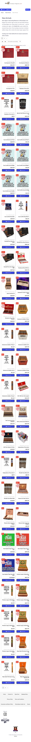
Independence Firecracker (23, 447)
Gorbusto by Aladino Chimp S (8, 344)
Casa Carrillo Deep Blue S (23, 216)
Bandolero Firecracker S (9, 114)
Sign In (8, 9)
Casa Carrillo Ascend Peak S (23, 139)
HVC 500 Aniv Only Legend (23, 395)
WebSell (15, 736)
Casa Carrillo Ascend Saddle (8, 191)
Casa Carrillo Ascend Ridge (8, 165)
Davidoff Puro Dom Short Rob (9, 267)
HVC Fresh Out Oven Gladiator (10, 421)
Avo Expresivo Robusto (24, 62)
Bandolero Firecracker (24, 88)
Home (2, 12)
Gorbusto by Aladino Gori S (8, 370)
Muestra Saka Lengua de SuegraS (24, 523)
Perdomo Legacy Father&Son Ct (23, 575)
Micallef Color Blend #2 (24, 472)
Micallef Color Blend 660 (9, 498)
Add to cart (22, 119)
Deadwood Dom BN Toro (23, 267)
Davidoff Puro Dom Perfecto (23, 242)
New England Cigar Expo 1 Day (8, 549)
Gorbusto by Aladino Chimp (23, 319)
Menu (28, 9)
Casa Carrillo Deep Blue (9, 216)
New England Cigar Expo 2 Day (23, 549)
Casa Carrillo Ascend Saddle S (23, 190)
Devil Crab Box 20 (10, 293)
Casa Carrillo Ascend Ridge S (23, 165)
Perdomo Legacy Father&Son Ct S (8, 600)
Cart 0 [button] (3, 9)
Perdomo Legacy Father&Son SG (23, 626)
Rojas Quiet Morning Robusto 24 (24, 677)
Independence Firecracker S (8, 472)
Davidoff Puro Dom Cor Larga (9, 242)
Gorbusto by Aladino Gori (23, 344)
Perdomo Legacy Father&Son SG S (8, 652)
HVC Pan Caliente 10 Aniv (8, 447)
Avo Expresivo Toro (10, 88)
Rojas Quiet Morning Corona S (8, 677)
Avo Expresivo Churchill (9, 62)
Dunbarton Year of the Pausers (9, 318)
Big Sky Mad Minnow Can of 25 (23, 114)
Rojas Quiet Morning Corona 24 (23, 652)
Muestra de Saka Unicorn (23, 498)
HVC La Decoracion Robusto (23, 421)
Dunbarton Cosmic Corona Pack (23, 293)
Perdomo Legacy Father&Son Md (23, 600)
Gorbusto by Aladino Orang (23, 370)
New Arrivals (8, 12)
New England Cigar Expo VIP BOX (8, 575)
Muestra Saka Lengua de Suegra (9, 523)
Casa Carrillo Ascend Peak (9, 139)
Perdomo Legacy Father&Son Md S (8, 626)
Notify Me (8, 67)
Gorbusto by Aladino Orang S (8, 395)
